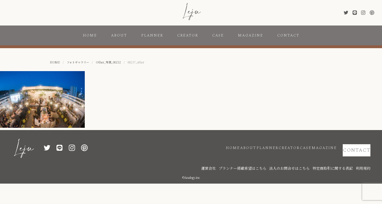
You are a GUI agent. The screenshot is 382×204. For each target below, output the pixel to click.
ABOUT (119, 35)
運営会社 (243, 159)
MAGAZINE (250, 35)
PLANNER (152, 35)
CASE (218, 35)
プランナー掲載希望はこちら (270, 159)
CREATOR (187, 35)
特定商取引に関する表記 (340, 159)
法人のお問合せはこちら (306, 159)
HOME (90, 35)
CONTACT (288, 35)
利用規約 (364, 159)
